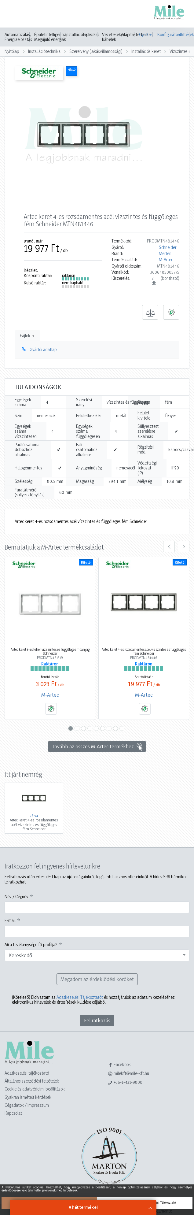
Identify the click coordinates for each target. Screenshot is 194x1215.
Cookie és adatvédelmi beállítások (35, 1088)
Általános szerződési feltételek (32, 1080)
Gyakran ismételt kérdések (28, 1097)
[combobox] (97, 955)
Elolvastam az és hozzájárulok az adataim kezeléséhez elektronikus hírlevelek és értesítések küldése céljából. (93, 1000)
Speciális (91, 34)
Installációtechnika (44, 51)
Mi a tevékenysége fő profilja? (31, 944)
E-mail (10, 920)
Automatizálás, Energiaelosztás (18, 37)
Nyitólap (12, 51)
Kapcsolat (13, 1113)
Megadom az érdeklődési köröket (97, 979)
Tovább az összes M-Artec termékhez (98, 747)
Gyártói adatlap (43, 349)
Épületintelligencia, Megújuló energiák (50, 37)
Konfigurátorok (164, 34)
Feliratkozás (97, 1020)
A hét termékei (83, 1207)
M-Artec (166, 259)
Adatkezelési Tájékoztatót (80, 997)
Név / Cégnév (16, 896)
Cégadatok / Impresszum (27, 1105)
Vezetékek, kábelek (112, 37)
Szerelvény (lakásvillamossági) (96, 51)
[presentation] (169, 546)
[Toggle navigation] (13, 14)
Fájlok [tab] (27, 336)
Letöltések (182, 34)
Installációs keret (146, 51)
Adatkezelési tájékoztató (27, 1073)
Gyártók (146, 34)
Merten (165, 253)
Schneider (167, 247)
